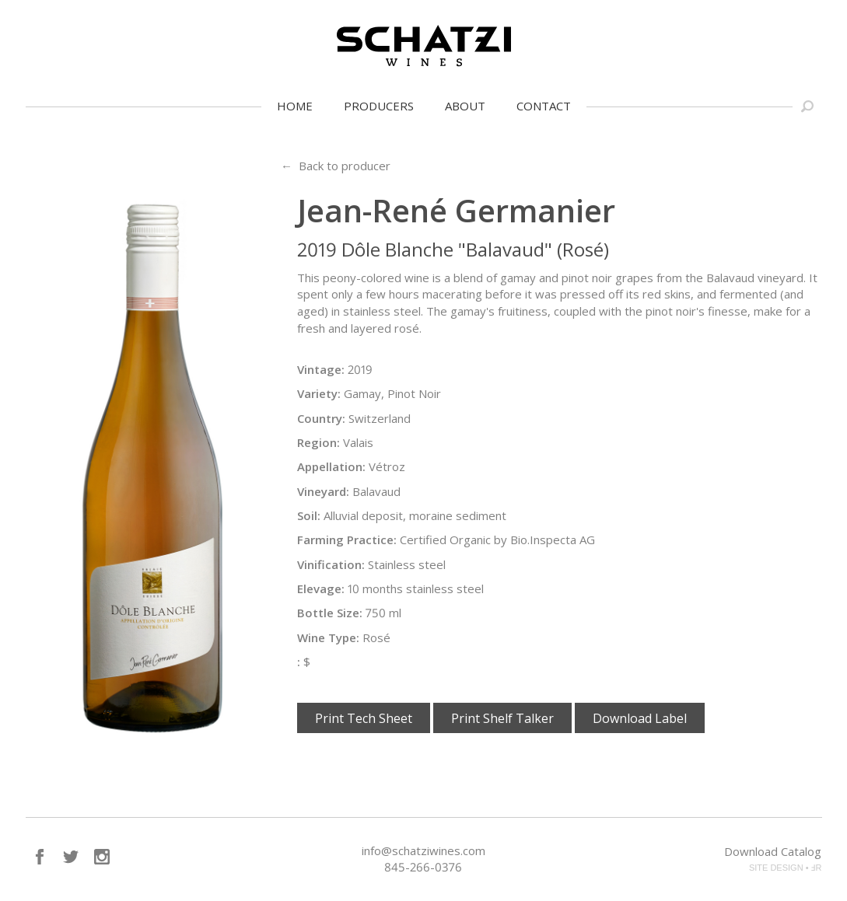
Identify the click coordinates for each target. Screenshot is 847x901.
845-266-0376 (423, 867)
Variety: (319, 393)
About (465, 105)
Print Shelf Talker (502, 718)
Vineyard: (323, 491)
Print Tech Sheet (363, 718)
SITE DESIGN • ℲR (785, 867)
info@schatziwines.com (423, 850)
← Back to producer (335, 165)
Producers (379, 105)
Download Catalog (772, 851)
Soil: (308, 515)
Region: (318, 442)
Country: (321, 418)
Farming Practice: (347, 539)
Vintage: (321, 369)
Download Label (640, 718)
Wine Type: (328, 637)
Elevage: (321, 588)
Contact (543, 105)
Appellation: (331, 466)
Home (295, 105)
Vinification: (331, 564)
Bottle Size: (329, 612)
